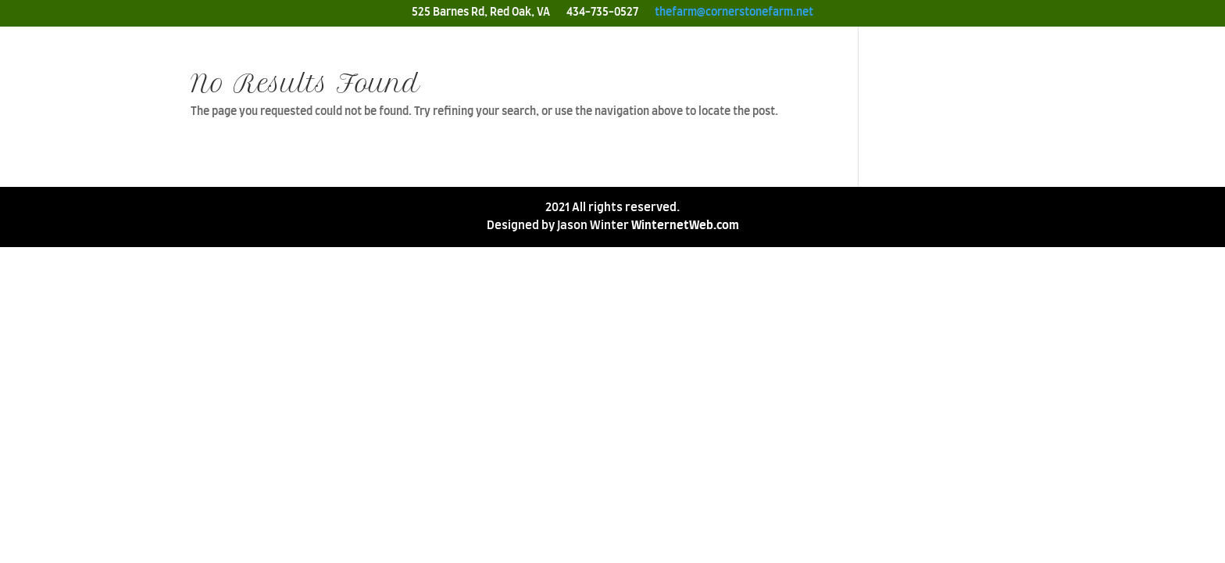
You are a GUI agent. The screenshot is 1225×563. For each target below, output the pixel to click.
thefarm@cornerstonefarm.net (734, 12)
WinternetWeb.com (685, 225)
